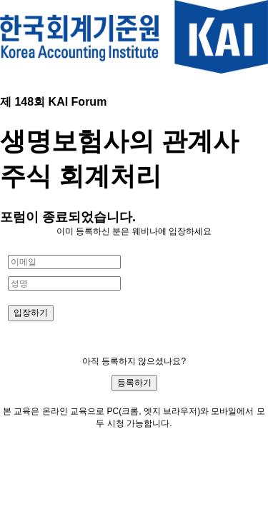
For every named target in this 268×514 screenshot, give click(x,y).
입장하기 (31, 313)
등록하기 (134, 383)
